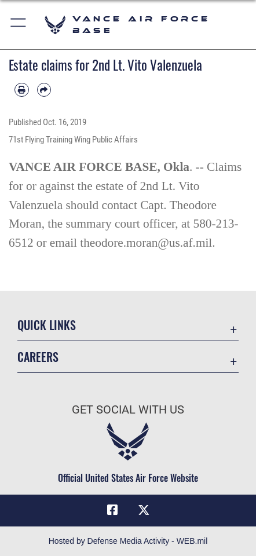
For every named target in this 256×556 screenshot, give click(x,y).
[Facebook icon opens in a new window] (112, 510)
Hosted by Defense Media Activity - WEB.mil (128, 541)
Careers (37, 357)
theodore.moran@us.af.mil (146, 243)
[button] (19, 24)
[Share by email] (44, 90)
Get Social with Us (128, 409)
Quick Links (46, 325)
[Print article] (21, 90)
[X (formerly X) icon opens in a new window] (143, 510)
